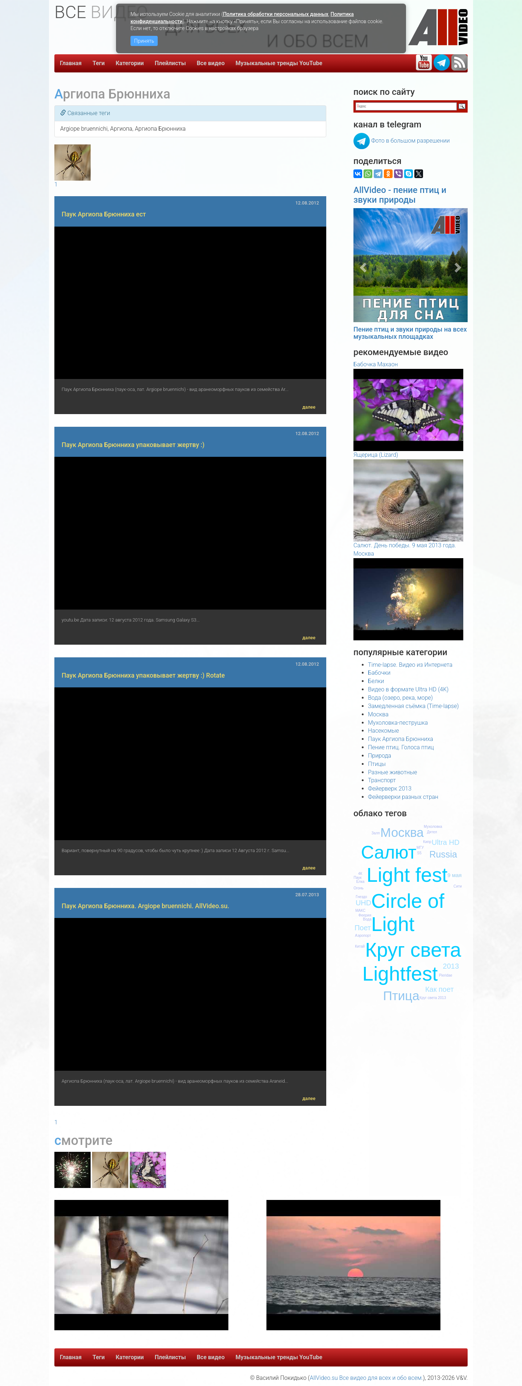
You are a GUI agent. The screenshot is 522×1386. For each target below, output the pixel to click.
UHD (363, 903)
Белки (376, 681)
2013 (451, 966)
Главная (71, 63)
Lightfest (400, 973)
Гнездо (361, 897)
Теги (98, 63)
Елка (360, 882)
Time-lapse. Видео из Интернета (410, 664)
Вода (367, 919)
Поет (363, 928)
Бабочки (379, 672)
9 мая (454, 875)
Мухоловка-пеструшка (398, 722)
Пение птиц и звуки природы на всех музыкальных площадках (410, 332)
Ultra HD (446, 842)
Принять (144, 41)
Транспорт (382, 780)
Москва (378, 714)
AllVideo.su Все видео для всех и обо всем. (366, 1377)
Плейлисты (170, 63)
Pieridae (445, 975)
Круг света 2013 (432, 998)
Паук (357, 878)
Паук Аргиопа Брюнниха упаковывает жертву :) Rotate (143, 675)
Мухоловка (433, 827)
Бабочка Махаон (375, 364)
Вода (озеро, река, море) (400, 697)
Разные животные (392, 772)
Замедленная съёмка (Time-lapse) (413, 706)
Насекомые (383, 730)
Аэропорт (363, 936)
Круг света (413, 950)
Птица (401, 996)
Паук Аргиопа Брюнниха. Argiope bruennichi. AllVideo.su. (145, 906)
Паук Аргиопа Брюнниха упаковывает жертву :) (133, 444)
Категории (130, 63)
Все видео (211, 63)
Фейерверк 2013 (389, 788)
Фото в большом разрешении (410, 140)
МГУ (420, 848)
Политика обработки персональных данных (275, 14)
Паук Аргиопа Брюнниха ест (104, 214)
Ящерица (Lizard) (375, 454)
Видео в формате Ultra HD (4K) (408, 689)
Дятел (432, 832)
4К (360, 874)
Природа (379, 755)
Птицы (377, 764)
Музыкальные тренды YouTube (279, 63)
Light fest (406, 875)
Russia (443, 854)
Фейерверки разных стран (403, 796)
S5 (419, 853)
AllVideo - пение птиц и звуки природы (399, 195)
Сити (457, 886)
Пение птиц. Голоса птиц (401, 747)
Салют (389, 852)
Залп (376, 833)
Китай (360, 946)
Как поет (439, 989)
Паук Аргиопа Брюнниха (400, 739)
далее (308, 407)
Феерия (365, 915)
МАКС (360, 911)
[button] (361, 265)
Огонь (358, 888)
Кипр (427, 842)
